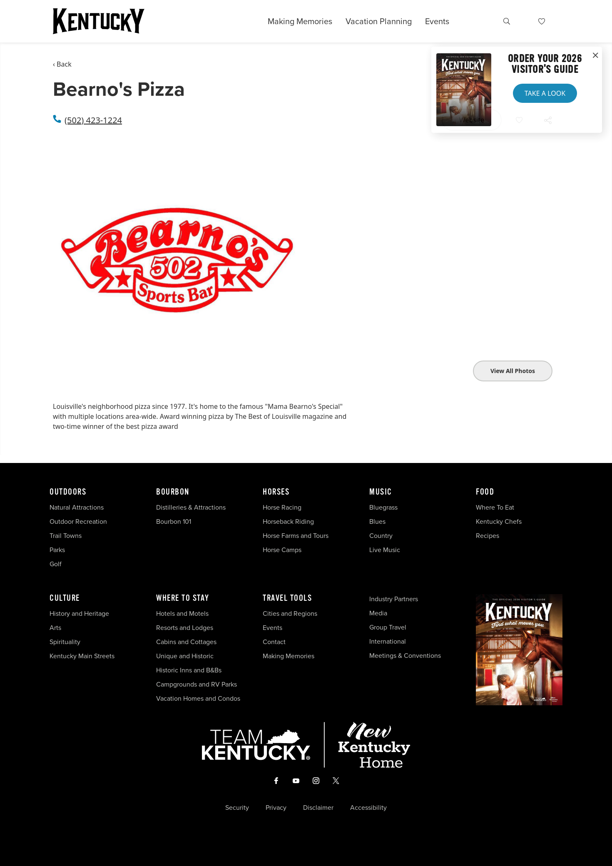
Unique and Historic (185, 656)
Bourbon (172, 492)
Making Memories (300, 21)
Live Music (384, 550)
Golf (56, 564)
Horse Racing (282, 507)
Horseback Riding (288, 521)
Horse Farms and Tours (295, 535)
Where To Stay (182, 598)
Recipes (488, 535)
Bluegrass (383, 507)
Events (437, 21)
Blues (377, 521)
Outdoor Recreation (78, 521)
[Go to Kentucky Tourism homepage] (98, 21)
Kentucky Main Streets (82, 656)
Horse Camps (282, 550)
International (387, 641)
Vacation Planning (379, 21)
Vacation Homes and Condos (198, 698)
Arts (55, 627)
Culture (65, 598)
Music (380, 492)
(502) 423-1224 (93, 120)
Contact (274, 642)
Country (381, 535)
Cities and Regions (290, 613)
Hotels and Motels (182, 613)
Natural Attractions (77, 507)
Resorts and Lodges (184, 627)
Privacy (276, 807)
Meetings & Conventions (405, 655)
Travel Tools (287, 598)
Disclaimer (318, 807)
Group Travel (387, 627)
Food (485, 492)
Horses (276, 492)
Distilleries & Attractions (191, 507)
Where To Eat (495, 507)
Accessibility (368, 807)
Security (237, 807)
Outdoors (68, 492)
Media (378, 613)
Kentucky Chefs (499, 521)
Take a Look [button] (545, 93)
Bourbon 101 (173, 521)
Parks (57, 550)
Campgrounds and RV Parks (196, 684)
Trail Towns (66, 535)
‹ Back (62, 64)
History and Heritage (80, 613)
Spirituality (66, 642)
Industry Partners (393, 599)
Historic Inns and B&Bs (188, 670)
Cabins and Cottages (186, 642)
